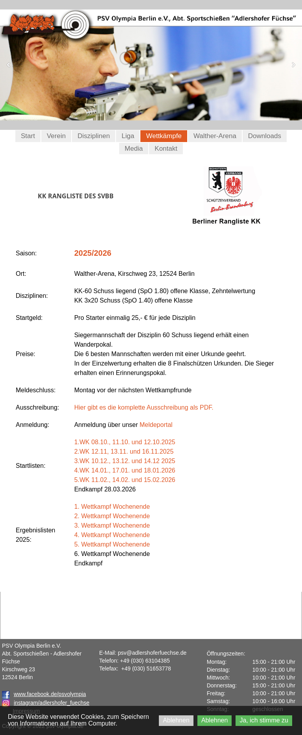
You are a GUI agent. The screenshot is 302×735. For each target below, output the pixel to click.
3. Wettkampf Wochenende (112, 525)
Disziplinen (93, 136)
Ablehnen (176, 720)
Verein (56, 136)
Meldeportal (156, 424)
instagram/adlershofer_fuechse (51, 703)
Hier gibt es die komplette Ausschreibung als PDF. (144, 407)
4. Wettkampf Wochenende (112, 535)
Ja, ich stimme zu (263, 720)
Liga (128, 136)
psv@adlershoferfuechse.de (152, 653)
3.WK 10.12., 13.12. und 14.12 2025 (124, 461)
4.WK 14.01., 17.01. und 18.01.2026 (124, 470)
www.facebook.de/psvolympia (44, 694)
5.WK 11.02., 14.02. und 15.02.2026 (124, 479)
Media (134, 148)
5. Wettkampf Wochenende (112, 544)
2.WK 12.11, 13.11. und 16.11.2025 (124, 451)
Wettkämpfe (163, 136)
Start (28, 136)
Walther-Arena (214, 136)
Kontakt (166, 148)
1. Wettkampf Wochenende (112, 506)
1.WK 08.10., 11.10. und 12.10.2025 (124, 442)
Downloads (264, 136)
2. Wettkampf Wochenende (112, 516)
